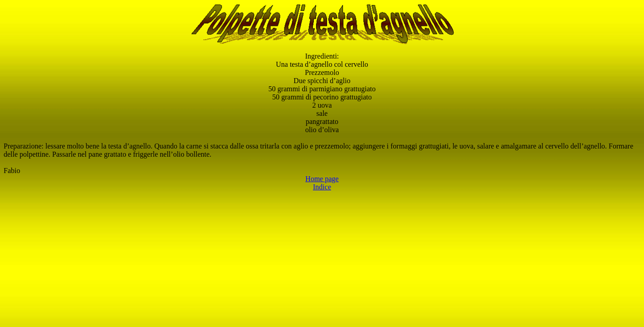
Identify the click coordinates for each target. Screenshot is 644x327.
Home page (321, 179)
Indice (322, 187)
